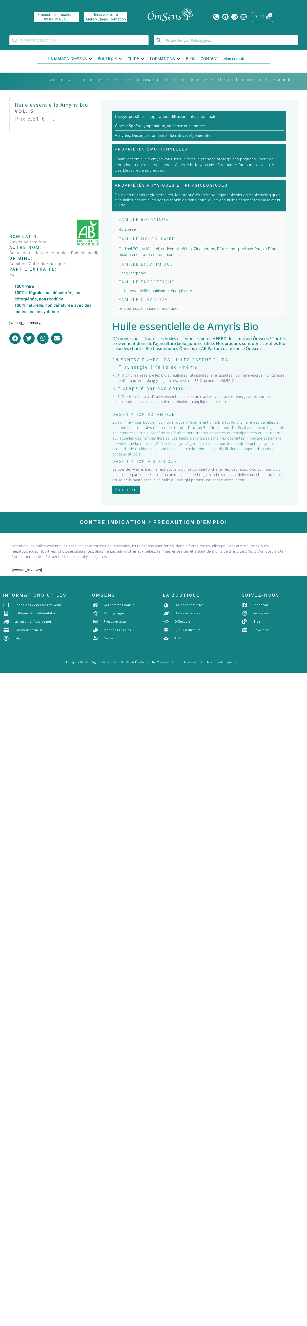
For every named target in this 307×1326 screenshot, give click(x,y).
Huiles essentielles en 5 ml (189, 80)
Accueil (58, 80)
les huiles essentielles (179, 338)
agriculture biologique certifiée (184, 343)
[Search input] (230, 40)
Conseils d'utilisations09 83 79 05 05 (56, 16)
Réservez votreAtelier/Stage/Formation (105, 16)
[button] (70, 59)
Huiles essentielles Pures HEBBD (112, 80)
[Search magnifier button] (158, 40)
